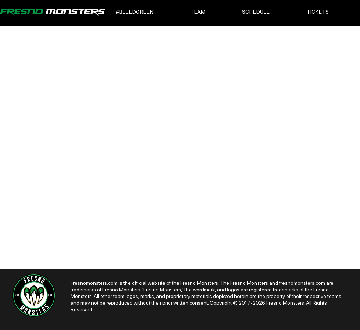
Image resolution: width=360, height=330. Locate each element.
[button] (148, 12)
